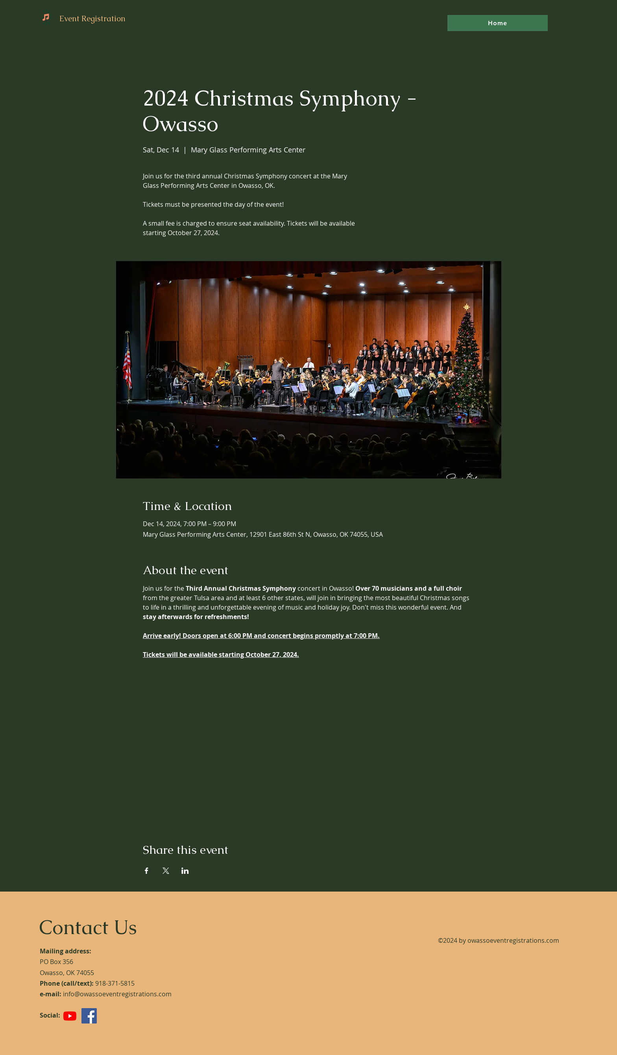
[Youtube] (70, 1015)
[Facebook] (89, 1015)
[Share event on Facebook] (146, 871)
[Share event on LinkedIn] (185, 871)
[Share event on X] (166, 871)
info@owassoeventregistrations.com (117, 994)
